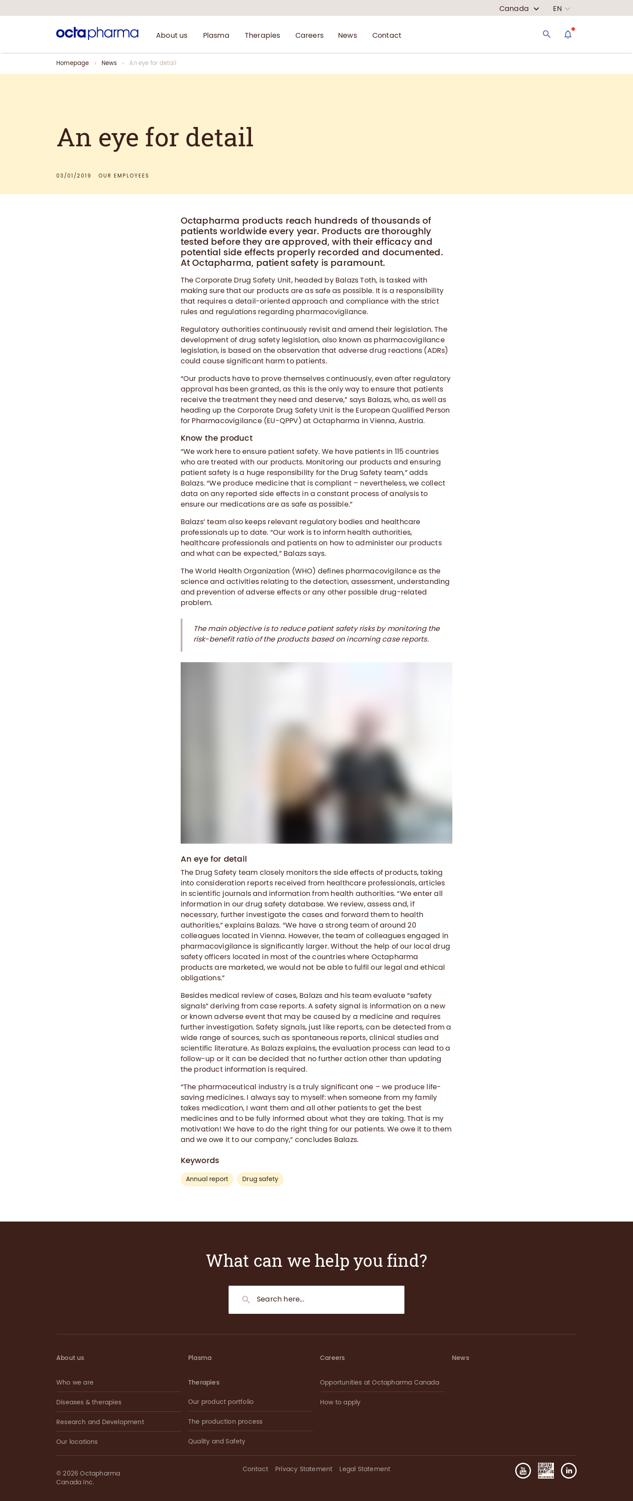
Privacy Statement (303, 1469)
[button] (565, 1471)
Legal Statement (364, 1469)
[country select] (519, 9)
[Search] (546, 34)
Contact (255, 1469)
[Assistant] (567, 34)
